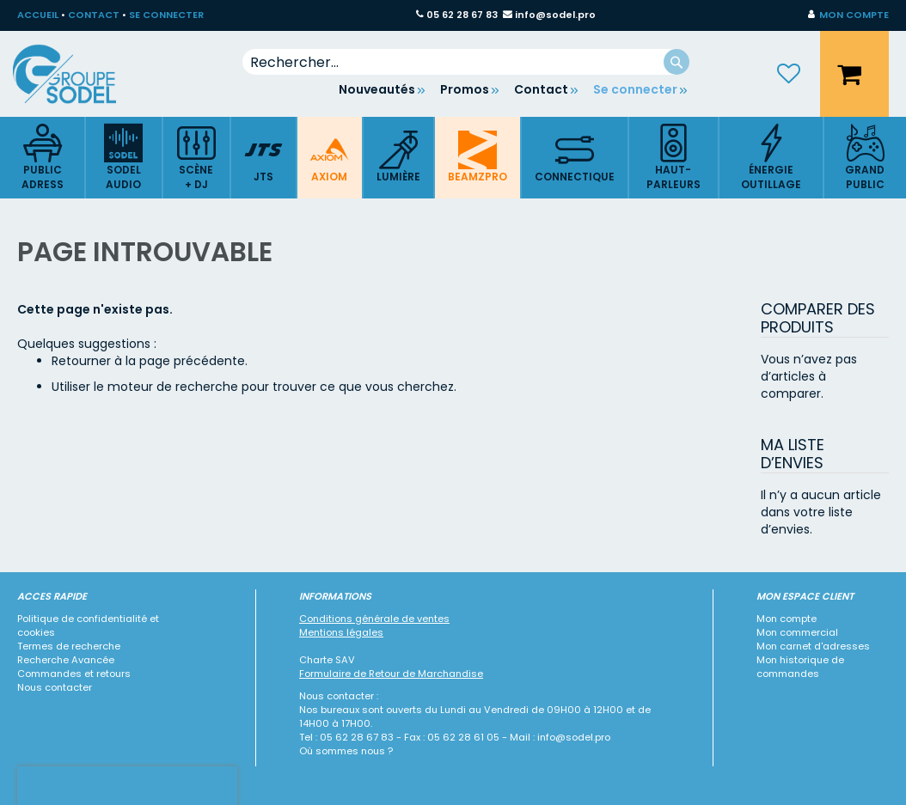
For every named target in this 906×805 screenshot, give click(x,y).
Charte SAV (327, 660)
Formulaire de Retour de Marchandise (391, 673)
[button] (848, 15)
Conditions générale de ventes (374, 618)
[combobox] (465, 62)
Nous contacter (54, 687)
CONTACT (93, 14)
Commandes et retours (74, 673)
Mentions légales (341, 632)
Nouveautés (377, 89)
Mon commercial (797, 632)
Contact (541, 89)
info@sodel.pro (555, 14)
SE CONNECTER (166, 14)
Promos (464, 89)
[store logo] (77, 74)
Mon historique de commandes (800, 666)
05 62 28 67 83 (462, 14)
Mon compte (786, 618)
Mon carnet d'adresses (813, 646)
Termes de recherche (68, 646)
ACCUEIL (37, 14)
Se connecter (635, 89)
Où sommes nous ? (346, 751)
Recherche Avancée (65, 660)
